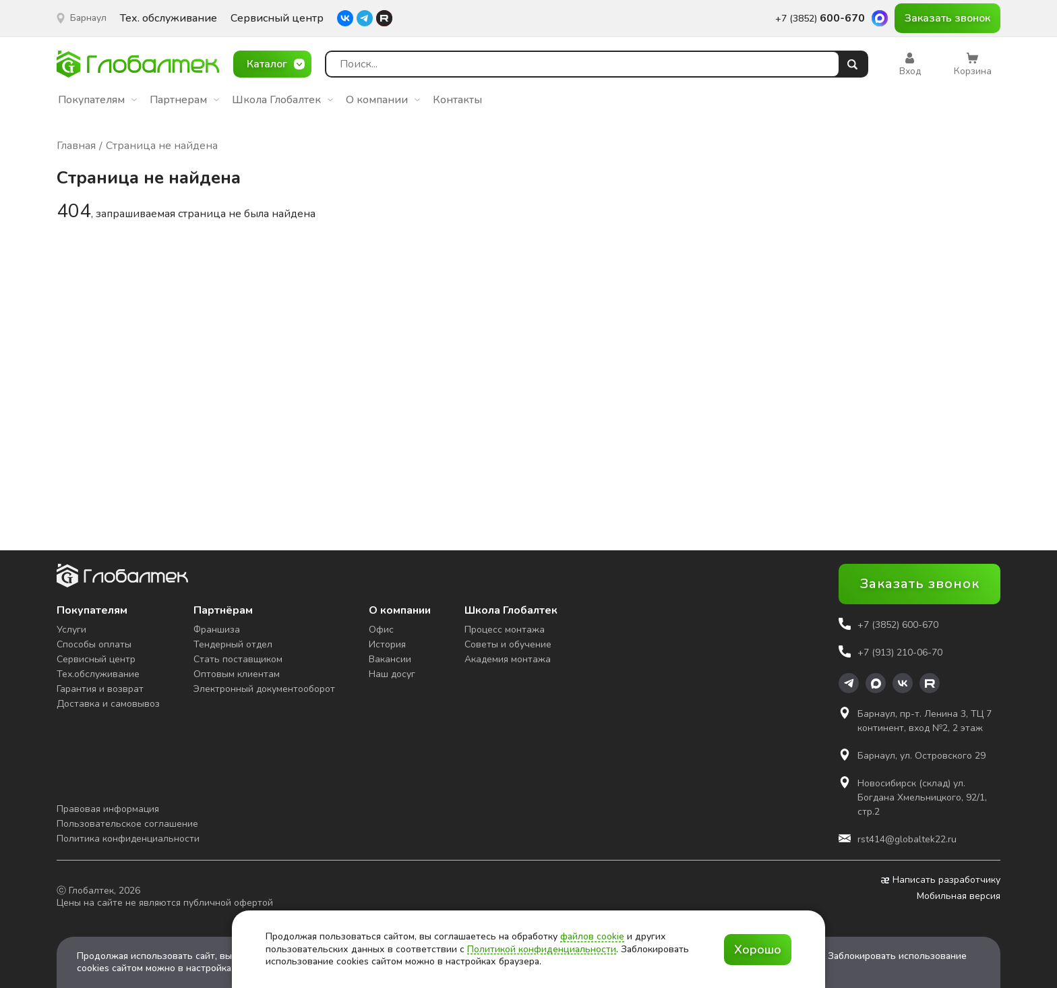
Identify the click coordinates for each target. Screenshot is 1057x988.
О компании (383, 99)
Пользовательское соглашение (127, 823)
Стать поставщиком (237, 659)
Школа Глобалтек (282, 99)
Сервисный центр (277, 18)
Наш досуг (392, 674)
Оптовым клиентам (236, 674)
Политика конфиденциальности (128, 838)
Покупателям (97, 99)
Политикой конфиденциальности (541, 949)
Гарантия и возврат (100, 688)
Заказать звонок (947, 18)
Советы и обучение (507, 644)
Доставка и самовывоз (108, 703)
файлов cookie (592, 936)
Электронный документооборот (264, 688)
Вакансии (390, 659)
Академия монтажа (507, 659)
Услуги (71, 629)
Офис (381, 629)
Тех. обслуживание (168, 18)
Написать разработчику (940, 880)
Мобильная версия (958, 896)
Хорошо (757, 949)
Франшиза (216, 629)
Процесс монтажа (504, 629)
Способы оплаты (94, 644)
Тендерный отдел (232, 644)
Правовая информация (108, 809)
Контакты (457, 99)
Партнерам (184, 99)
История (387, 644)
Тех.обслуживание (98, 674)
